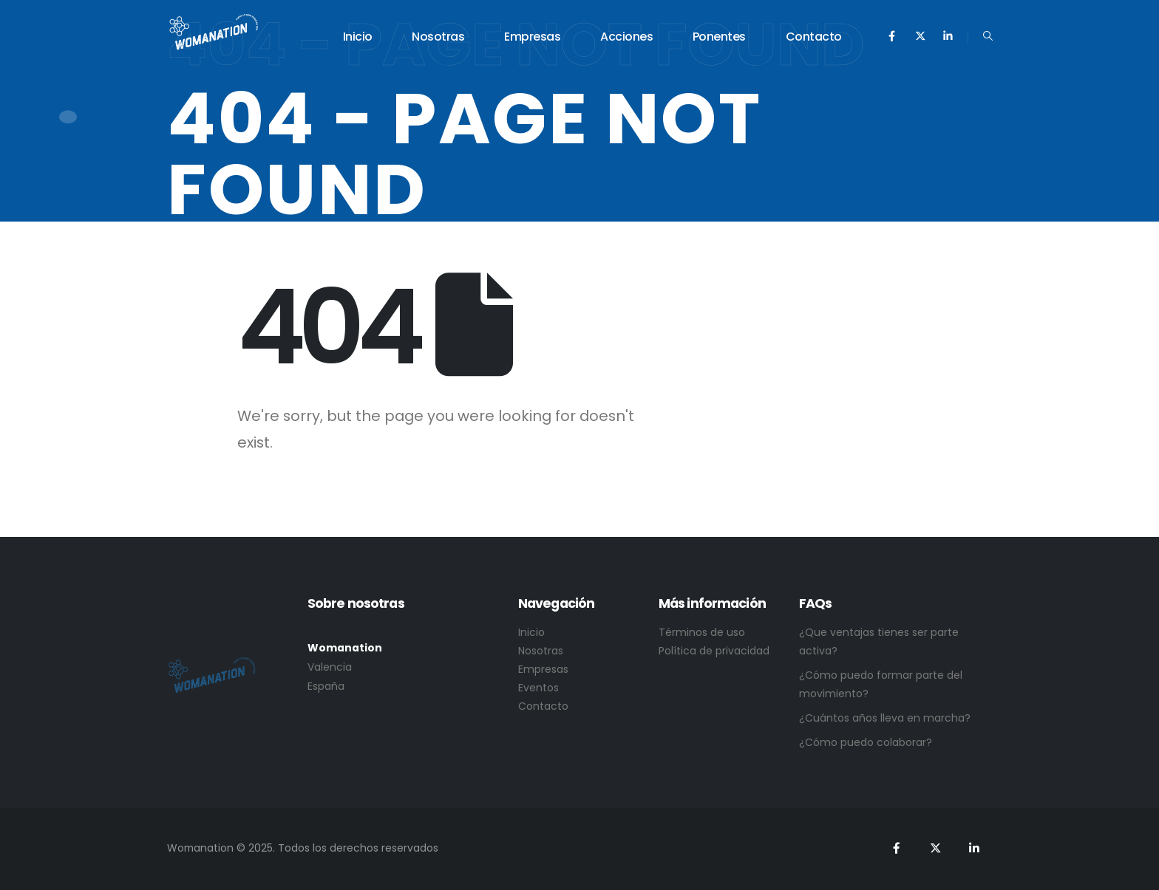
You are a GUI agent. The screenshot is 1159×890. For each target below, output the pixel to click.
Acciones (626, 36)
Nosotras (438, 36)
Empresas (532, 36)
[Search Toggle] (988, 36)
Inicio (358, 36)
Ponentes (719, 36)
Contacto (814, 36)
